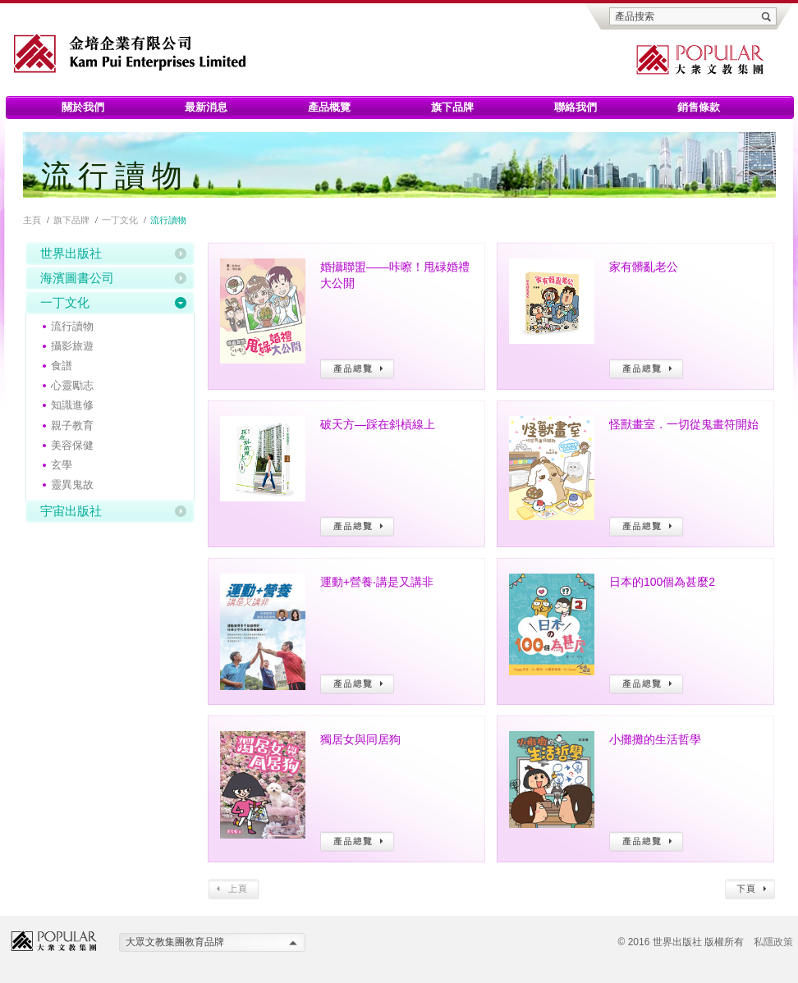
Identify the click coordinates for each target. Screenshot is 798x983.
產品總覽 (357, 369)
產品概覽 (329, 107)
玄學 (61, 465)
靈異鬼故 (72, 484)
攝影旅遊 (72, 346)
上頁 (233, 889)
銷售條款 (698, 107)
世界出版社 (71, 253)
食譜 (61, 365)
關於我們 (83, 107)
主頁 (32, 220)
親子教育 (72, 425)
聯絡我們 (575, 107)
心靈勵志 (72, 385)
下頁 (750, 889)
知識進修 (72, 405)
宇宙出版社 (71, 511)
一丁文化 (120, 220)
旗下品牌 (452, 107)
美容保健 (72, 445)
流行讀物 (72, 326)
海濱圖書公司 (77, 278)
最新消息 (206, 107)
